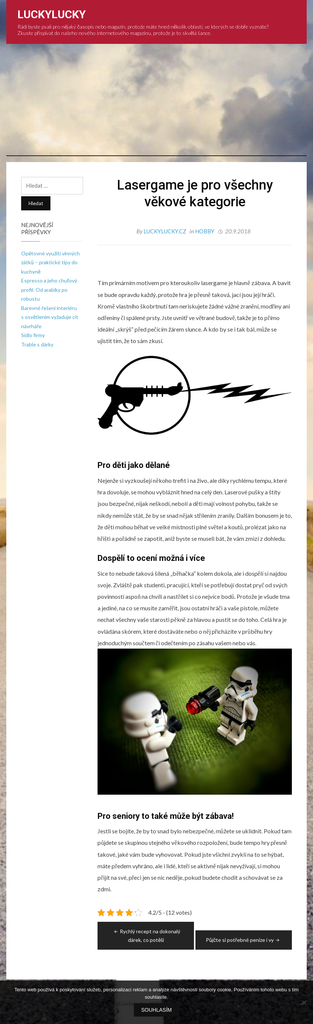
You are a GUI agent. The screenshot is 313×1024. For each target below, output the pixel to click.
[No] (303, 1002)
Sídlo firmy (33, 335)
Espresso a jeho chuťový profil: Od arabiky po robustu (49, 289)
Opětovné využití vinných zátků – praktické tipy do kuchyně (50, 262)
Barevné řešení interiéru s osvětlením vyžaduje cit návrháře (49, 317)
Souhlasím (156, 1010)
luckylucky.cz (166, 231)
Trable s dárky (37, 344)
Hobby (205, 231)
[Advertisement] (156, 100)
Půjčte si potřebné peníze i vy (243, 940)
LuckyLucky (51, 14)
